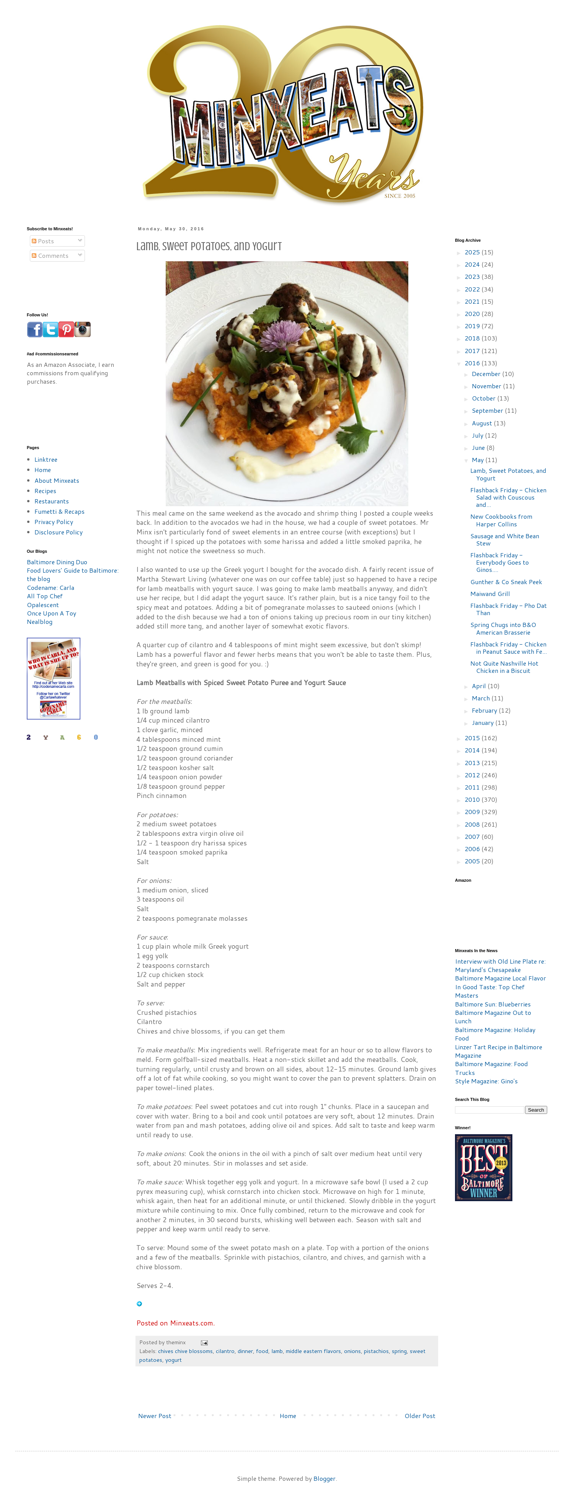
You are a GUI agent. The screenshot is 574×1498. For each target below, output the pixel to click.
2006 (473, 848)
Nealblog (39, 621)
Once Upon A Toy (51, 613)
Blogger (324, 1478)
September (488, 410)
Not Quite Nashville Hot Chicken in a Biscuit (504, 667)
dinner (245, 1351)
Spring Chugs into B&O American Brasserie (503, 628)
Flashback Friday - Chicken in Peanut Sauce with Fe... (508, 648)
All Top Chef (45, 595)
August (483, 422)
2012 (473, 774)
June (479, 447)
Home (288, 1415)
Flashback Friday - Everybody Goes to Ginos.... (499, 562)
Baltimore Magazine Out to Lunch (493, 1016)
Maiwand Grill (490, 593)
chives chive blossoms (185, 1351)
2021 (473, 301)
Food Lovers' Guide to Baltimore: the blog (73, 574)
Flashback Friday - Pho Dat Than (508, 609)
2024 (473, 264)
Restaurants (51, 501)
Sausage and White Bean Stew (504, 539)
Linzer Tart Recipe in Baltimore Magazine (498, 1051)
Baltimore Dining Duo (57, 561)
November (487, 385)
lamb (277, 1351)
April (480, 685)
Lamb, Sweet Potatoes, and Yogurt (508, 474)
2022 (473, 289)
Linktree (45, 459)
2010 (473, 799)
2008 (473, 824)
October (484, 398)
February (485, 710)
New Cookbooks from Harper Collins (501, 520)
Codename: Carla (50, 587)
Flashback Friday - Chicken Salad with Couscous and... (508, 497)
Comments (50, 255)
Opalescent (43, 604)
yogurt (173, 1360)
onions (352, 1351)
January (483, 722)
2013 (473, 762)
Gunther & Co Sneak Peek (506, 581)
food (262, 1351)
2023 (473, 276)
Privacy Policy (53, 521)
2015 (473, 737)
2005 (473, 860)
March (481, 698)
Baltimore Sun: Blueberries (493, 1004)
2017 (473, 350)
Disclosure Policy (58, 532)
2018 (473, 338)
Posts (43, 240)
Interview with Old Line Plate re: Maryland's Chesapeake (500, 965)
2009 (473, 811)
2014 (473, 750)
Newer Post (154, 1415)
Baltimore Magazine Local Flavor (500, 978)
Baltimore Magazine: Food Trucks (491, 1067)
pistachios (376, 1351)
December (487, 373)
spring (399, 1351)
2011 (473, 787)
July (478, 435)
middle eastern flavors (313, 1351)
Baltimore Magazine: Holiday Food (495, 1033)
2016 (473, 362)
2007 (473, 836)
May (478, 459)
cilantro (225, 1351)
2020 (473, 313)
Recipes (45, 490)
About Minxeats (56, 480)
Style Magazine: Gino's (486, 1080)
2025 (473, 251)
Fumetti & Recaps (59, 511)
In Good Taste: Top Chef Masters (490, 991)
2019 (473, 325)
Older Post (419, 1415)
